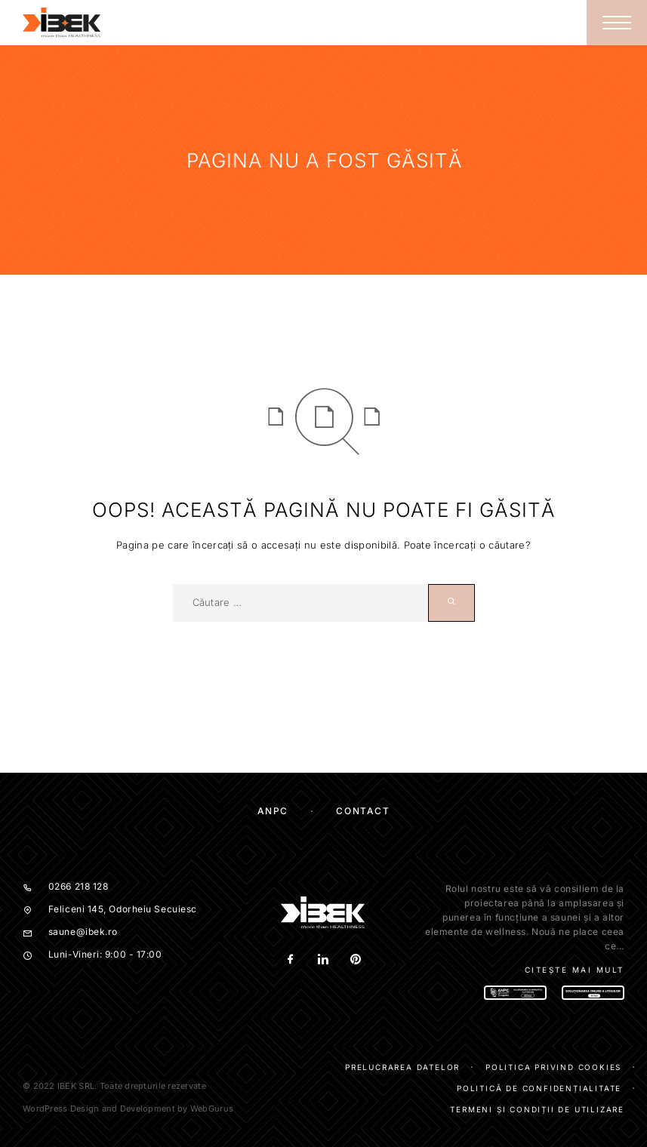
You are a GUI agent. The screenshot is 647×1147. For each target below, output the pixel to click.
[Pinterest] (356, 960)
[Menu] (617, 22)
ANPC (272, 810)
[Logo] (62, 23)
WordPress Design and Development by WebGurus (128, 1108)
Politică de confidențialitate (539, 1088)
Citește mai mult (574, 969)
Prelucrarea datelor (402, 1067)
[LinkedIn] (323, 960)
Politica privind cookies (553, 1067)
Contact (363, 810)
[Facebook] (291, 960)
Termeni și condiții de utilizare (537, 1109)
